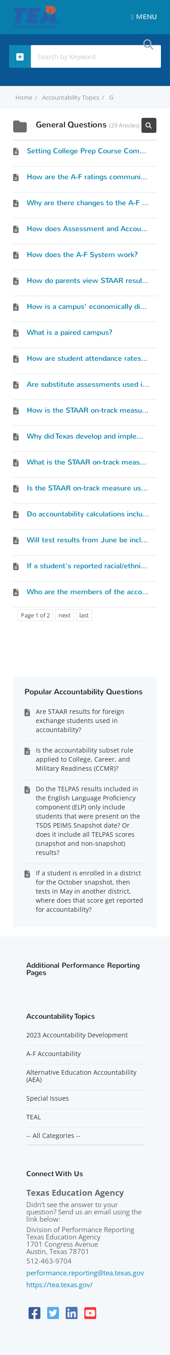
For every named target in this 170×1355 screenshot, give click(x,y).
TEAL (33, 1117)
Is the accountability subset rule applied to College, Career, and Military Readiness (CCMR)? (84, 759)
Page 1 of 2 (35, 615)
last (84, 615)
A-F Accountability (53, 1053)
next (64, 615)
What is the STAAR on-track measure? (90, 462)
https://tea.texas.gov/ (59, 1284)
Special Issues (47, 1098)
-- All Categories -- (53, 1135)
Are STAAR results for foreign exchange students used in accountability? (80, 720)
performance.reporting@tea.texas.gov (85, 1272)
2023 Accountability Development (77, 1035)
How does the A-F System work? (82, 254)
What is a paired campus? (69, 332)
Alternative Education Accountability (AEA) (81, 1076)
